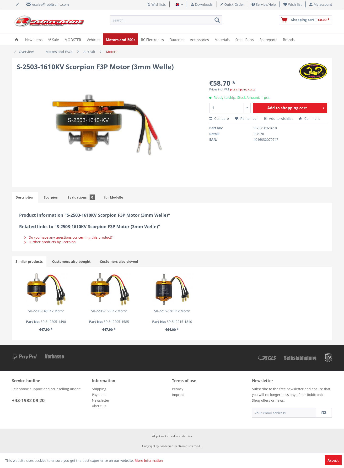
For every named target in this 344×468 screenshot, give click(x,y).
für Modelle (113, 197)
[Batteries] (177, 39)
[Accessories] (199, 39)
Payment (99, 394)
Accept (333, 460)
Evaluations (81, 197)
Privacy (177, 389)
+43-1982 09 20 (28, 400)
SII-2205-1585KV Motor (109, 311)
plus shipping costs (242, 89)
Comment (309, 118)
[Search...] (166, 20)
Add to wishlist (278, 118)
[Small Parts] (244, 39)
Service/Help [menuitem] (264, 4)
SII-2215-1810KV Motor (172, 311)
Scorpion (51, 197)
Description (25, 197)
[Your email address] (284, 413)
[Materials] (222, 39)
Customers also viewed (119, 261)
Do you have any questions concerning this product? (68, 237)
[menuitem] (293, 4)
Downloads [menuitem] (202, 4)
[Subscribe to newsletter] (324, 413)
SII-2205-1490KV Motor (46, 311)
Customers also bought (71, 261)
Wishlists (156, 4)
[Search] (217, 20)
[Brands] (288, 39)
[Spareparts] (268, 39)
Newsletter (100, 400)
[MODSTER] (73, 39)
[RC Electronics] (152, 39)
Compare (219, 118)
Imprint (178, 394)
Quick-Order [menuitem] (232, 4)
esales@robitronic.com (50, 4)
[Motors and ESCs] (120, 39)
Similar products (29, 261)
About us (99, 406)
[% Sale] (53, 39)
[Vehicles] (93, 39)
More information (149, 460)
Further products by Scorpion (50, 242)
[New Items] (33, 39)
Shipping (99, 389)
